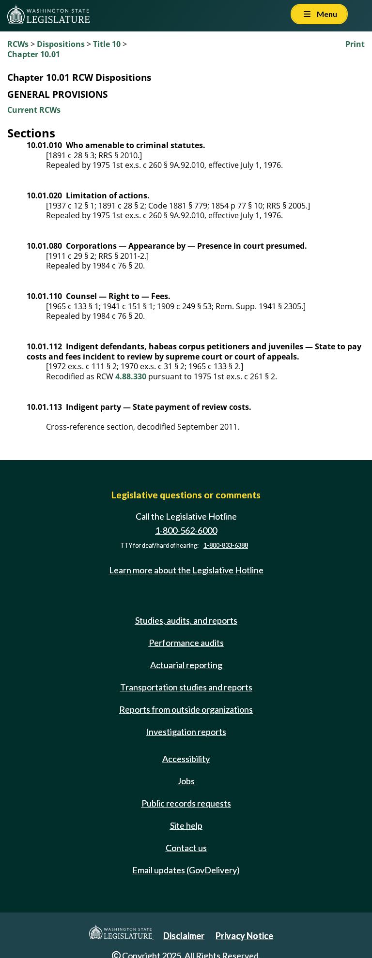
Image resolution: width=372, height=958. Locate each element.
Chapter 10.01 (33, 54)
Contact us (186, 847)
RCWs (18, 44)
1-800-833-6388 (225, 545)
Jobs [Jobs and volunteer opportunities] (186, 781)
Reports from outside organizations (186, 709)
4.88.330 (130, 376)
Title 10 (107, 44)
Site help (186, 825)
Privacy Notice (244, 935)
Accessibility (186, 758)
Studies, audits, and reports (186, 620)
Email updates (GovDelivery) (186, 870)
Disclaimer (183, 935)
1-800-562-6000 (186, 530)
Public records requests (186, 803)
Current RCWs (34, 110)
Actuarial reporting (186, 664)
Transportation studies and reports (186, 687)
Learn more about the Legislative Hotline (186, 570)
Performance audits (186, 642)
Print (355, 44)
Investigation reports (186, 731)
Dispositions (61, 44)
